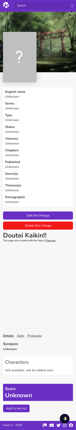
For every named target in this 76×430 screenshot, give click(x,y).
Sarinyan (51, 240)
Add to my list (16, 408)
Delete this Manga (38, 225)
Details (8, 336)
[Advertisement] (38, 285)
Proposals (34, 336)
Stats (20, 336)
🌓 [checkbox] (65, 418)
